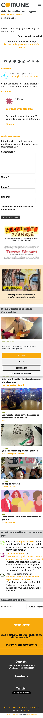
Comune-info (15, 5)
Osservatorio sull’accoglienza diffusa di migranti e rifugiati (21, 239)
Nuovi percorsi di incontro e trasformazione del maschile (21, 295)
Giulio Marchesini (15, 553)
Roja (3, 420)
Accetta (21, 355)
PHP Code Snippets (12, 714)
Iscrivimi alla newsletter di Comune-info (17, 208)
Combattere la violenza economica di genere (21, 518)
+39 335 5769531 (27, 668)
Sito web (5, 197)
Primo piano (11, 341)
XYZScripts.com (32, 714)
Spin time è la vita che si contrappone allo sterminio (21, 380)
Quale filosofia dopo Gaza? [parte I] (20, 450)
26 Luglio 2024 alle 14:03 (20, 108)
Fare (3, 341)
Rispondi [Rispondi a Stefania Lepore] (6, 91)
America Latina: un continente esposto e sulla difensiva (22, 578)
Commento (8, 152)
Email (5, 187)
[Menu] (39, 4)
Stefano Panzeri (8, 522)
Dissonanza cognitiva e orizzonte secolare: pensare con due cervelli (24, 557)
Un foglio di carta (10, 483)
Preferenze (21, 368)
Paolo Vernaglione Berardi (12, 385)
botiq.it (27, 710)
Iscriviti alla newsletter (21, 645)
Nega (21, 362)
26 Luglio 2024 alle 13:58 (24, 76)
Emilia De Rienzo (8, 487)
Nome (5, 177)
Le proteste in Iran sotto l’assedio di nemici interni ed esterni (20, 416)
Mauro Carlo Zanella (11, 14)
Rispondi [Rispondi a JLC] (10, 124)
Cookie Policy (15, 373)
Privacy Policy (17, 348)
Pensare (4, 448)
